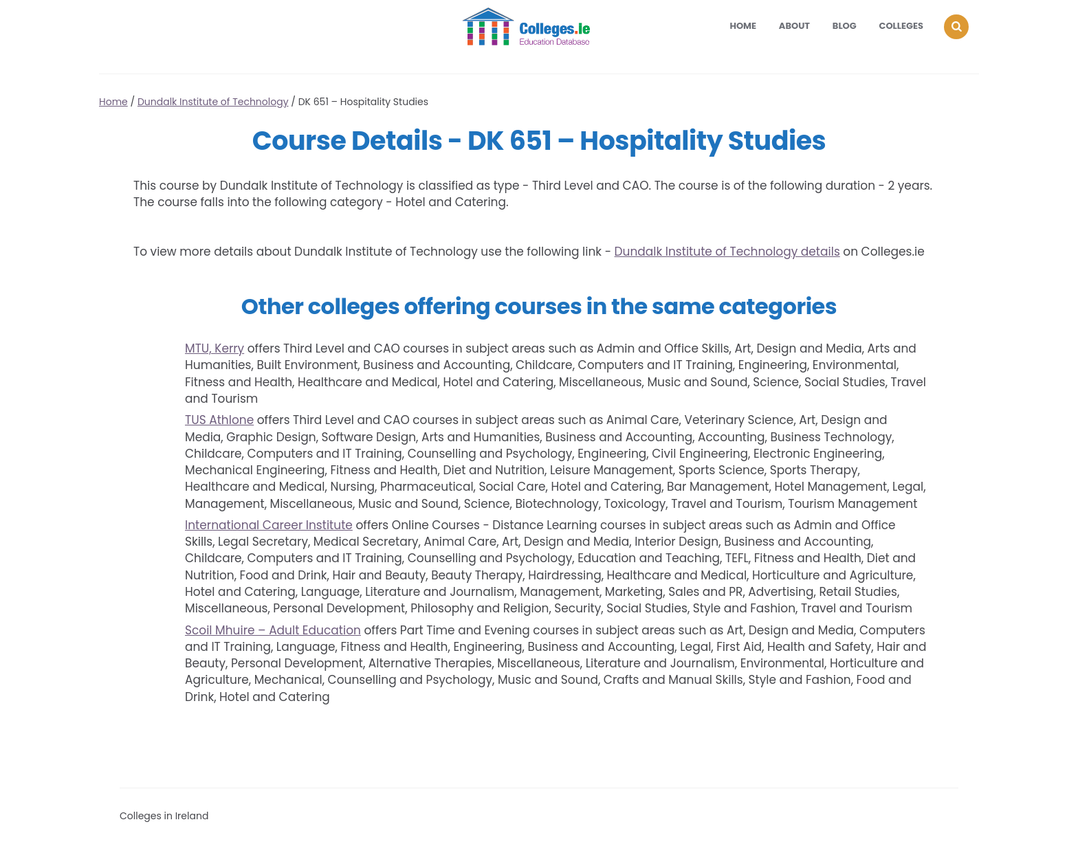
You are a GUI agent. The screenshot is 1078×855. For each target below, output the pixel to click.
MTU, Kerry (214, 348)
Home (742, 25)
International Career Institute (269, 525)
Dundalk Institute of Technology (213, 102)
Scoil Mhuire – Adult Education (273, 630)
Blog (845, 25)
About (794, 25)
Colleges (901, 25)
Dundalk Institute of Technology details (727, 251)
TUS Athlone (219, 420)
